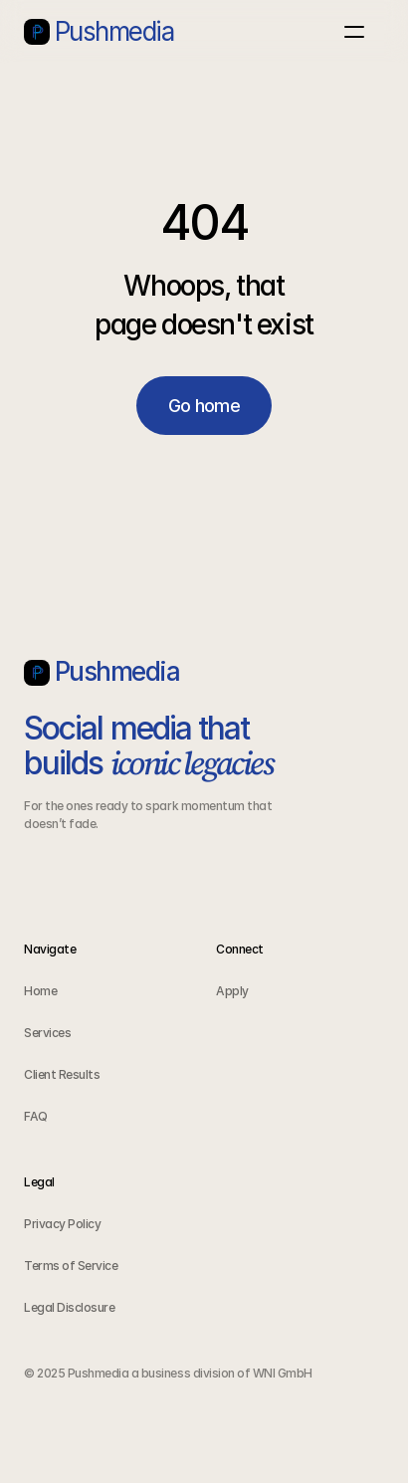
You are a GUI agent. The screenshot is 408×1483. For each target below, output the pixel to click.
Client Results (63, 1074)
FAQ (36, 1116)
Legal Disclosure (69, 1307)
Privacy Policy (62, 1223)
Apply (233, 990)
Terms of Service (70, 1265)
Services (47, 1032)
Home (40, 990)
